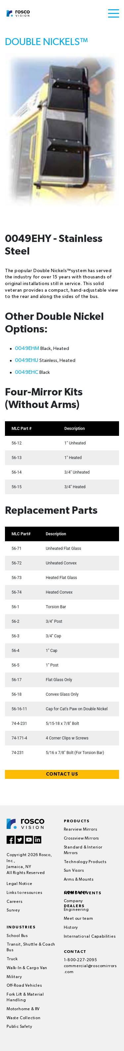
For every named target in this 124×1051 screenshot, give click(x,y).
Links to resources (24, 893)
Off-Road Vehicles (24, 986)
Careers (14, 902)
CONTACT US (62, 774)
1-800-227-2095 (80, 960)
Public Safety (19, 1027)
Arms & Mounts (79, 880)
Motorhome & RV (23, 1009)
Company (73, 901)
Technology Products (85, 862)
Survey (13, 910)
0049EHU (26, 360)
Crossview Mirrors (81, 839)
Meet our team (78, 919)
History (71, 928)
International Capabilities (90, 937)
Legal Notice (19, 884)
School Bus (17, 936)
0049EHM (27, 348)
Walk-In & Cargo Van (27, 968)
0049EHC (26, 372)
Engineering (76, 910)
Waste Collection (24, 1018)
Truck (12, 959)
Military (14, 977)
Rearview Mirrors (80, 830)
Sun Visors (74, 871)
